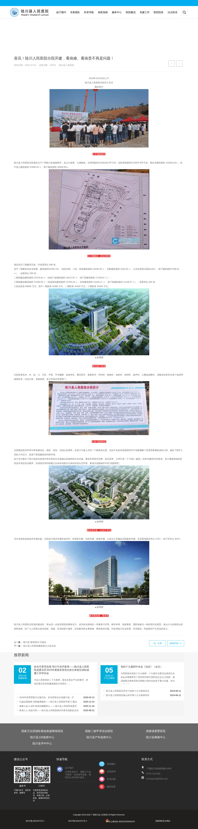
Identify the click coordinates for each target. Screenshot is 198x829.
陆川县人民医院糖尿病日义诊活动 (39, 646)
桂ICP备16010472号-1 (35, 821)
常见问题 (107, 779)
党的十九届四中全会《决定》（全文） (142, 666)
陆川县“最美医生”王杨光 (34, 642)
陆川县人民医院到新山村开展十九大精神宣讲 (127, 695)
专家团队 (75, 12)
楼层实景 (107, 786)
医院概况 (131, 12)
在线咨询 (107, 771)
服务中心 (117, 12)
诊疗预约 (61, 12)
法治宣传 (172, 12)
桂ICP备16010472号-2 (77, 821)
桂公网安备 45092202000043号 (120, 821)
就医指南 (103, 12)
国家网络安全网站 (162, 821)
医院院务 (159, 12)
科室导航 (89, 12)
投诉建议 (107, 764)
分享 (159, 643)
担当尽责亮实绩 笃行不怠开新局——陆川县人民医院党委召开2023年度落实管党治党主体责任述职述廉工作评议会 (61, 669)
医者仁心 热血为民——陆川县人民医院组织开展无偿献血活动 (48, 710)
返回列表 (176, 643)
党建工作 (145, 12)
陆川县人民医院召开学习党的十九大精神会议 (127, 691)
